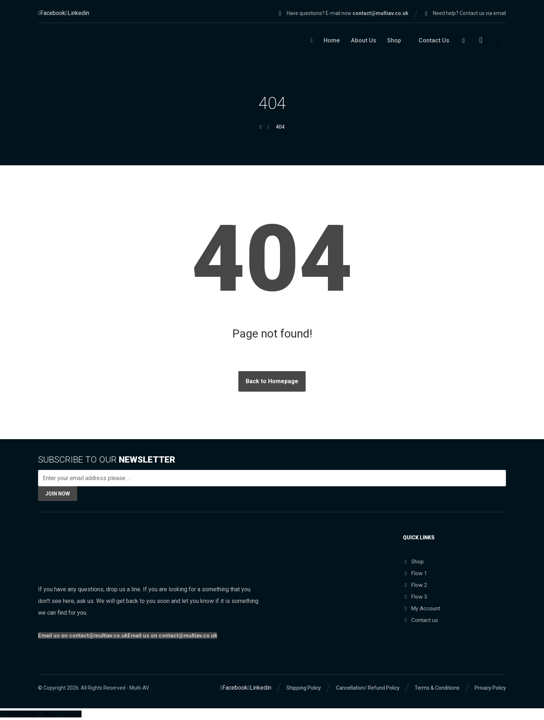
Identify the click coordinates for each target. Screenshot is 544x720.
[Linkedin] (77, 13)
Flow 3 (415, 597)
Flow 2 (415, 585)
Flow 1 (415, 573)
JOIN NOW (57, 494)
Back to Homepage (272, 381)
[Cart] (480, 39)
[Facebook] (51, 13)
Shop (413, 562)
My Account (421, 609)
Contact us (420, 620)
